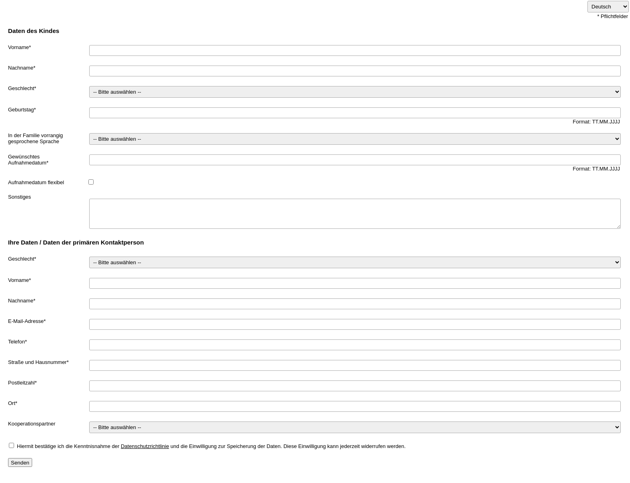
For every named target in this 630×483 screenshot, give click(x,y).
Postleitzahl (21, 383)
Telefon (16, 342)
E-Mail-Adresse (26, 321)
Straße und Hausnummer (37, 362)
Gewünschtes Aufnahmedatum (27, 160)
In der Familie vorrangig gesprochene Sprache (35, 138)
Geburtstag (21, 110)
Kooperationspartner (31, 424)
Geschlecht (21, 88)
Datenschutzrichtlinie (145, 446)
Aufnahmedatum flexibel (36, 182)
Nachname (20, 68)
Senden (20, 463)
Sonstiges (19, 197)
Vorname (18, 47)
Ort (11, 403)
